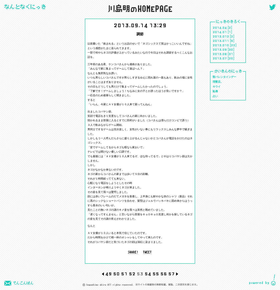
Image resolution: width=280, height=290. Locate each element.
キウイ (216, 86)
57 (171, 273)
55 (155, 273)
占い (215, 96)
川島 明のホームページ (140, 8)
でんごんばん (19, 283)
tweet (147, 252)
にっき (25, 7)
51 (124, 273)
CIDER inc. (262, 280)
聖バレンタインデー (224, 77)
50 (116, 273)
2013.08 (220, 54)
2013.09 (220, 49)
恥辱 (215, 91)
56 (163, 273)
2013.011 (221, 40)
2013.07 (220, 58)
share (133, 252)
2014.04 (220, 27)
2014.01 (220, 32)
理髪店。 (218, 81)
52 (132, 273)
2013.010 (221, 45)
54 (148, 273)
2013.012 (221, 36)
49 (108, 273)
